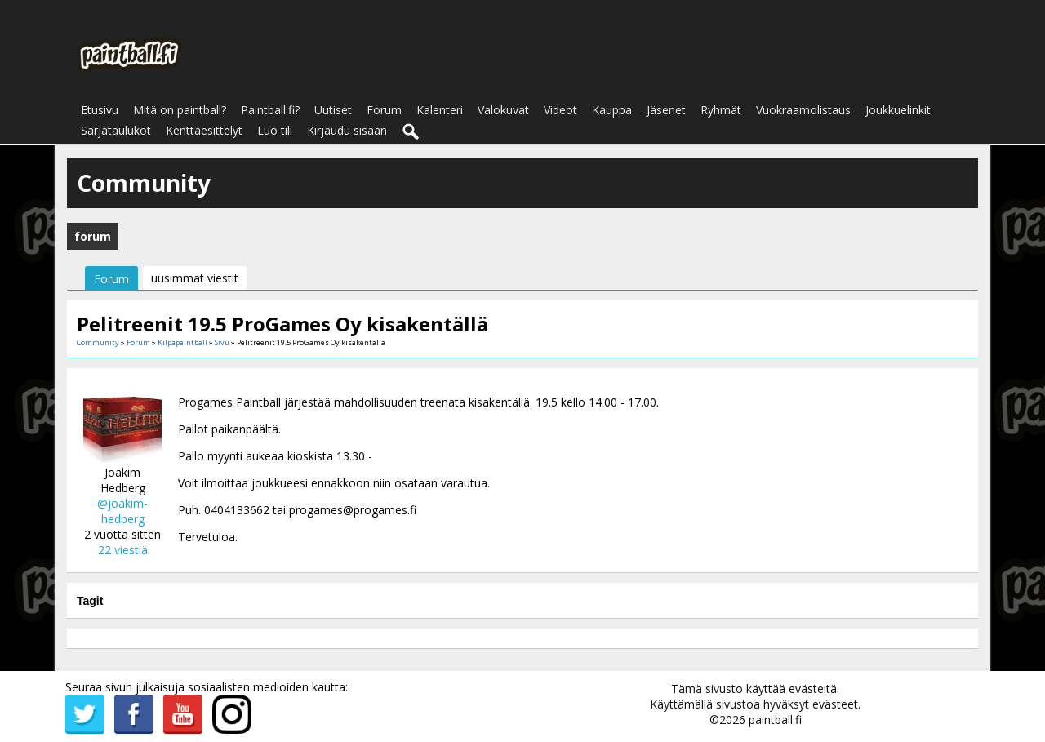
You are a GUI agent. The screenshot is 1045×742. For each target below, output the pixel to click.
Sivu (223, 342)
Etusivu (99, 110)
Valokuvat (503, 110)
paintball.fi (775, 719)
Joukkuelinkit (898, 110)
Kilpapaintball (182, 342)
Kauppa (612, 110)
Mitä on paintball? (179, 110)
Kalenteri (439, 110)
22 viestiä (123, 550)
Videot (560, 110)
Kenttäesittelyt (204, 130)
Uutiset (333, 110)
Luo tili (274, 130)
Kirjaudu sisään (347, 130)
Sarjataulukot (116, 130)
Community (98, 342)
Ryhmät (720, 110)
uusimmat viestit (194, 278)
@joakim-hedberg (122, 511)
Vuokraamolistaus (803, 110)
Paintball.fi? (270, 110)
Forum (384, 110)
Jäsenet (666, 110)
